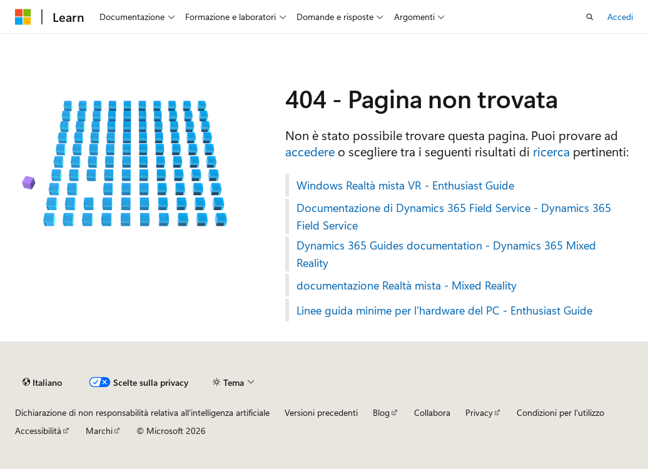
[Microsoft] (23, 17)
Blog (381, 412)
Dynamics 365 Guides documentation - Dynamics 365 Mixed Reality (446, 254)
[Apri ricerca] (589, 17)
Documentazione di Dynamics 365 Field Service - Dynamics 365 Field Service (453, 216)
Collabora (432, 412)
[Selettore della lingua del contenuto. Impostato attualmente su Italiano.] (42, 382)
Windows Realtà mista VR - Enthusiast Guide (405, 185)
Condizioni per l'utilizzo (560, 412)
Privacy (479, 412)
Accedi (620, 17)
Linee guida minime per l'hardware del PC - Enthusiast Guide (444, 310)
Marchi (99, 430)
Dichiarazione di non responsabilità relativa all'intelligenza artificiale (142, 412)
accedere (310, 151)
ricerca (551, 151)
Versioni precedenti (321, 412)
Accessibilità (38, 430)
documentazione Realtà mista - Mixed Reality (406, 285)
